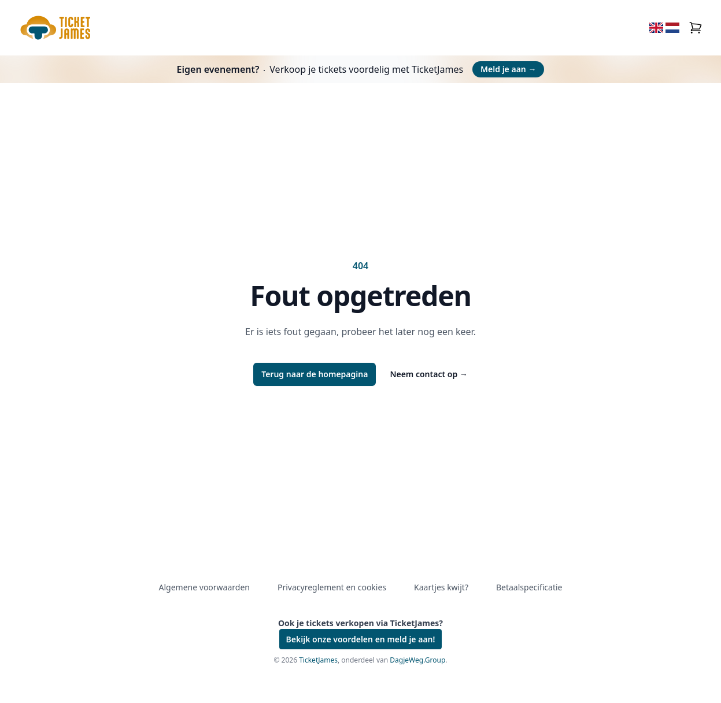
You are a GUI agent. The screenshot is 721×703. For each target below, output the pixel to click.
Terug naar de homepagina (314, 374)
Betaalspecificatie (529, 587)
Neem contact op (428, 374)
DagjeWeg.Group (417, 660)
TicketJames (318, 660)
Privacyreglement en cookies (332, 587)
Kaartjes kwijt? (441, 587)
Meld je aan (508, 69)
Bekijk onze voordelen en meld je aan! (360, 639)
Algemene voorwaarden (204, 587)
